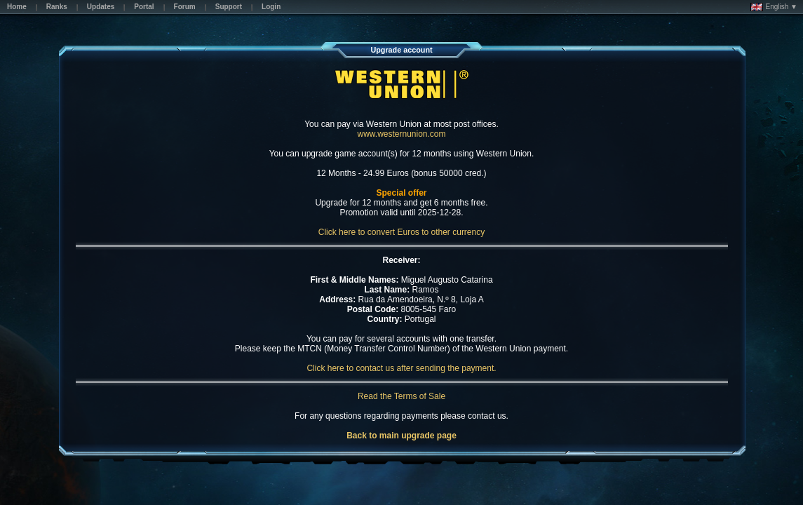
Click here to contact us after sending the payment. (401, 368)
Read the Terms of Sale (401, 396)
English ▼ (773, 7)
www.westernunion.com (401, 134)
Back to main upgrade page (401, 435)
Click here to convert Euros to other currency (401, 232)
